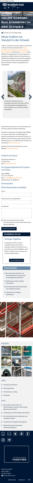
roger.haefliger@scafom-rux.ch (13, 178)
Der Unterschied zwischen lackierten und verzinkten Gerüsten (15, 417)
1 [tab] (10, 122)
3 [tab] (15, 122)
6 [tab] (23, 122)
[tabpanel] (16, 94)
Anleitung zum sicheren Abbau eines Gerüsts (16, 413)
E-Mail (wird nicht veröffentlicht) (11, 199)
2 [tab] (12, 122)
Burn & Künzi (23, 52)
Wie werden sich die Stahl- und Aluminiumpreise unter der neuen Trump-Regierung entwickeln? (16, 275)
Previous (2, 97)
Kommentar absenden (8, 228)
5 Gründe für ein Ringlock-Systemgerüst (15, 422)
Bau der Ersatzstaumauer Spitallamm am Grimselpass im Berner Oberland (15, 50)
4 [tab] (18, 122)
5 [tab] (20, 122)
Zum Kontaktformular (16, 260)
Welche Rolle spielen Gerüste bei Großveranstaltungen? (12, 426)
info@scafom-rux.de (8, 475)
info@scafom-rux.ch (14, 143)
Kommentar (5, 206)
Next (30, 97)
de (17, 8)
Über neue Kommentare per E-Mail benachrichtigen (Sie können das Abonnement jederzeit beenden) (17, 222)
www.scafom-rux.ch (12, 148)
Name (3, 191)
